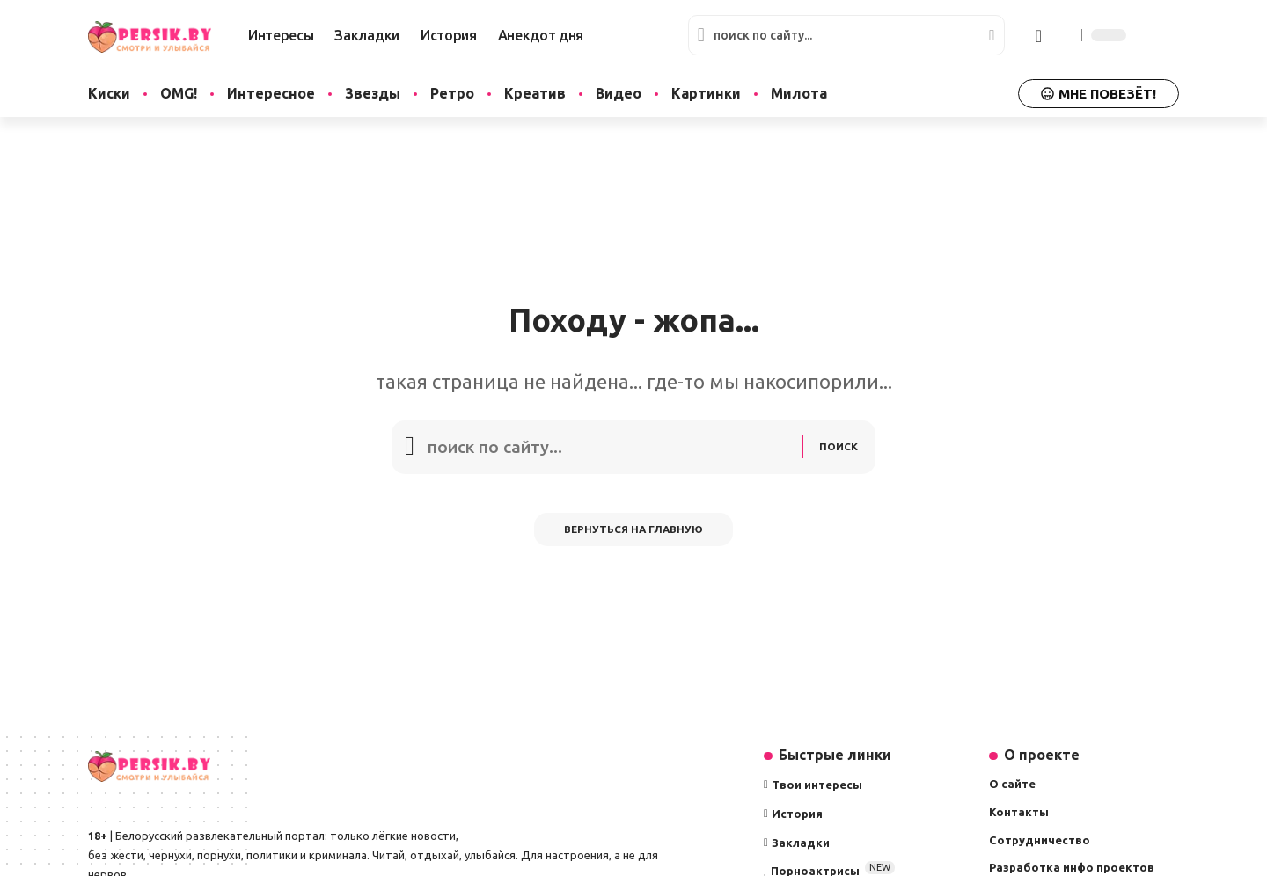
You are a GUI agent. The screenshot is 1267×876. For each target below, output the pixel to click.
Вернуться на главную (634, 536)
